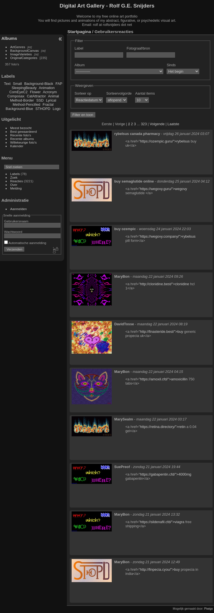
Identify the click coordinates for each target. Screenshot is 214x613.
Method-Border (22, 100)
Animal (53, 96)
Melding (16, 188)
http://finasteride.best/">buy (161, 331)
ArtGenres (17, 47)
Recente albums (22, 139)
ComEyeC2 (18, 92)
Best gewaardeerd (23, 131)
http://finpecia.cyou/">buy (160, 569)
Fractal (48, 104)
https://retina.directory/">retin (163, 427)
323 (144, 124)
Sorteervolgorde (119, 93)
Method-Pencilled (26, 104)
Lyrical (51, 100)
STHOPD (42, 109)
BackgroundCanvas (24, 50)
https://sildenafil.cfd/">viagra (162, 522)
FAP (58, 84)
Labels (15, 174)
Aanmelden (18, 209)
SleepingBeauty (24, 88)
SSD (39, 100)
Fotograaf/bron (138, 48)
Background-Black (38, 84)
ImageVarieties (21, 54)
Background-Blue (19, 109)
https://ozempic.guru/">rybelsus (164, 141)
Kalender (16, 146)
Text (7, 84)
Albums (9, 38)
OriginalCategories (23, 58)
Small (17, 84)
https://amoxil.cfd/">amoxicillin (164, 379)
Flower (35, 92)
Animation (47, 88)
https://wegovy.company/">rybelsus (168, 236)
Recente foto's (20, 135)
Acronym (50, 92)
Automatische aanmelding (25, 243)
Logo (56, 109)
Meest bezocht (21, 128)
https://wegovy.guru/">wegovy (163, 189)
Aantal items (145, 93)
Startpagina (79, 31)
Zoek (14, 177)
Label (79, 48)
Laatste (173, 124)
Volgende (157, 124)
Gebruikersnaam (16, 221)
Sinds (171, 65)
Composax (15, 96)
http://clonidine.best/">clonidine (164, 284)
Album (80, 65)
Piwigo (208, 608)
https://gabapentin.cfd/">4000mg (165, 474)
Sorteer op (83, 93)
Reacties (16, 181)
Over (14, 184)
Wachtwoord (13, 231)
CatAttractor (36, 96)
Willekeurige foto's (23, 142)
